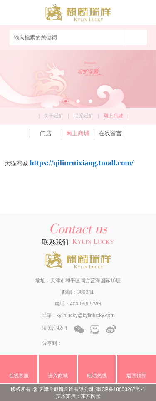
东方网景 (91, 396)
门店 (46, 133)
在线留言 (110, 133)
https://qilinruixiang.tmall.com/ (82, 162)
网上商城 (77, 133)
